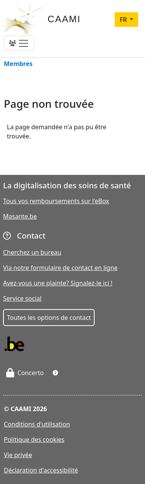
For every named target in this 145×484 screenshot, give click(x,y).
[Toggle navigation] (19, 43)
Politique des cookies (34, 439)
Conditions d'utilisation (37, 424)
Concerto (25, 373)
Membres (18, 64)
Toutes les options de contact (49, 317)
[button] (55, 372)
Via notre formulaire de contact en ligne (60, 267)
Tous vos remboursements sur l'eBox (56, 201)
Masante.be (20, 216)
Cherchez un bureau (32, 252)
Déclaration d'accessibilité (41, 470)
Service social (22, 298)
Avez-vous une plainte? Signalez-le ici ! (57, 283)
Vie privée (18, 455)
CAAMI (64, 19)
